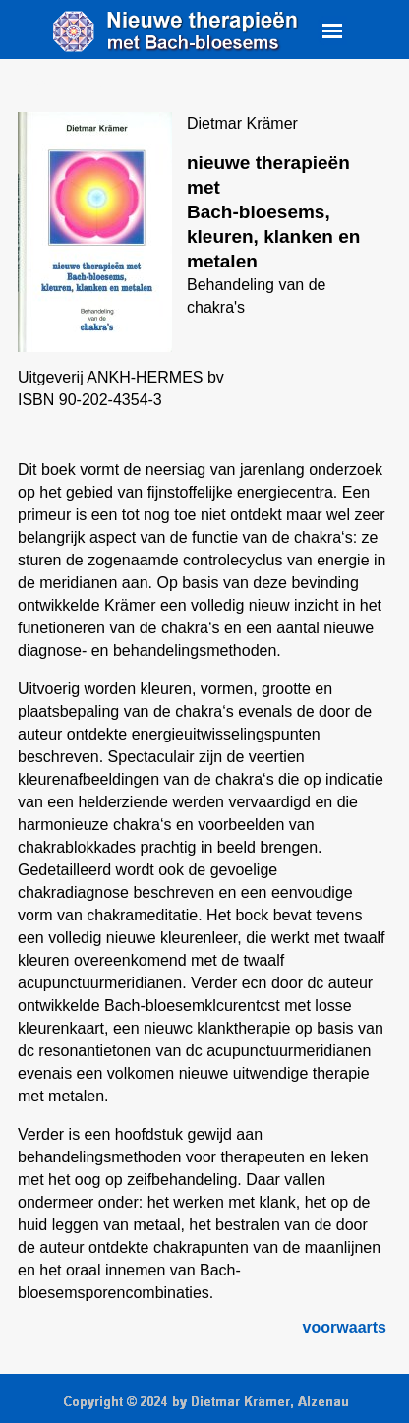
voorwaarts (344, 1327)
